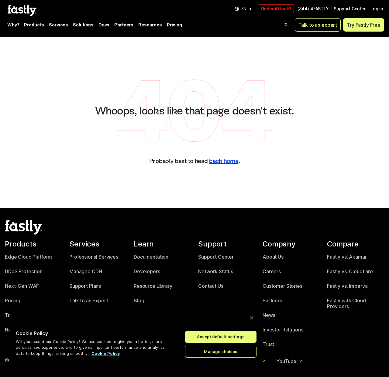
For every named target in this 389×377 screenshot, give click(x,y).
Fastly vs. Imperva (347, 286)
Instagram (252, 361)
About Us (273, 257)
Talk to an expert (317, 25)
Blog (139, 301)
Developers (147, 271)
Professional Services (93, 257)
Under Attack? (276, 8)
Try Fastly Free (363, 25)
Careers (272, 271)
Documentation (151, 257)
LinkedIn (214, 361)
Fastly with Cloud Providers (346, 304)
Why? (13, 24)
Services (58, 24)
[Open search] (286, 25)
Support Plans (85, 286)
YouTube (290, 361)
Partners (123, 24)
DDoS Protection (24, 271)
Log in (376, 8)
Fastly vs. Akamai (346, 257)
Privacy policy (109, 361)
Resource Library (153, 286)
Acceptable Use (152, 361)
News (269, 315)
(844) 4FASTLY (313, 8)
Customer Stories (282, 286)
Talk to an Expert (88, 301)
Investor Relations (283, 330)
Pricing (174, 24)
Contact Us (210, 286)
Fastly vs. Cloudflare (350, 271)
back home (223, 161)
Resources (150, 24)
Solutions (83, 24)
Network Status (215, 271)
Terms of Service (63, 361)
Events (141, 315)
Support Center (350, 8)
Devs (103, 24)
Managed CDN (85, 271)
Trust (268, 344)
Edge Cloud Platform (28, 257)
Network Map (20, 330)
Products (34, 24)
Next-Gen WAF (22, 286)
